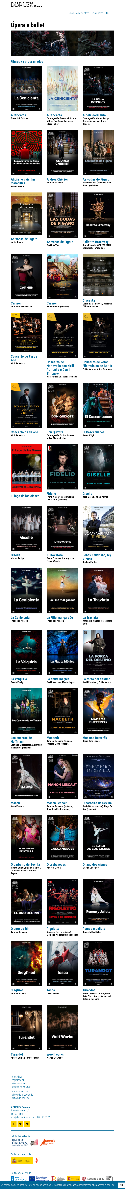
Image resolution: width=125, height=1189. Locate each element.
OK (121, 1185)
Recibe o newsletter (79, 13)
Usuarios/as (97, 13)
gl (107, 13)
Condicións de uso (20, 1091)
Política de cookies (20, 1097)
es (113, 13)
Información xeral (19, 1083)
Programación (17, 1079)
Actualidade (16, 1076)
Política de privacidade (22, 1094)
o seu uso (110, 1184)
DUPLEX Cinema (26, 5)
